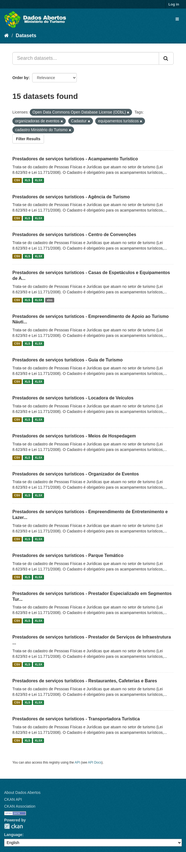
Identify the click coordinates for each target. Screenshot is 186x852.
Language (13, 834)
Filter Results (28, 139)
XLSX (38, 180)
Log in (173, 4)
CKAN (13, 826)
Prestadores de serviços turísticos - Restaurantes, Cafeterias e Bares (84, 680)
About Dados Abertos (22, 792)
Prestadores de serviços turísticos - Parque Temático (67, 555)
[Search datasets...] (85, 58)
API (77, 762)
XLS (27, 180)
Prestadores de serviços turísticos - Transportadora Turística (76, 718)
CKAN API (13, 799)
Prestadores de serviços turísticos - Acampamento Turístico (75, 158)
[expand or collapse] (177, 19)
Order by (20, 77)
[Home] (6, 35)
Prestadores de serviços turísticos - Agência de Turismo (71, 196)
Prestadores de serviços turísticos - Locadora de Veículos (72, 398)
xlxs (49, 300)
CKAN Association (19, 806)
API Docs (95, 762)
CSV (17, 180)
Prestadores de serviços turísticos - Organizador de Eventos (75, 474)
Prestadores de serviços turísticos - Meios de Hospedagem (74, 436)
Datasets (26, 35)
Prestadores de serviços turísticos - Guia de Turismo (67, 360)
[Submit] (166, 58)
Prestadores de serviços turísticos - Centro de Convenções (74, 234)
